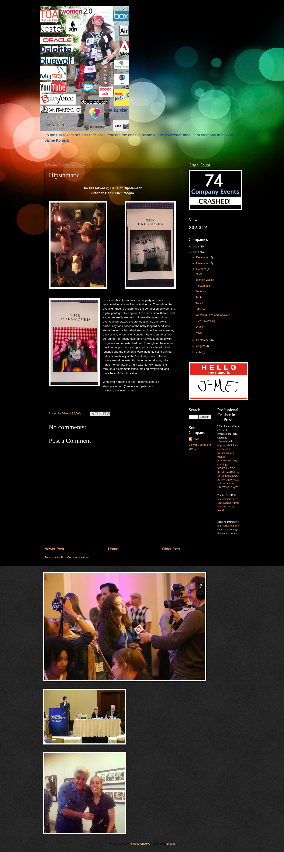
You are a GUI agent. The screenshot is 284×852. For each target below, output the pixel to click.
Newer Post (54, 549)
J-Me (196, 439)
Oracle (199, 326)
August (200, 346)
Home (113, 549)
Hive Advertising (205, 321)
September (203, 340)
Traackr (200, 303)
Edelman (200, 309)
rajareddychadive (139, 843)
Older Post (171, 549)
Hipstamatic (202, 285)
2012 (196, 252)
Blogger (171, 843)
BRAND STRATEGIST (57, 150)
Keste (198, 332)
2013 (196, 246)
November (202, 263)
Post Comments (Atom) (75, 557)
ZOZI (198, 273)
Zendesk (200, 291)
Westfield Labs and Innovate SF (214, 315)
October (201, 269)
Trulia (198, 297)
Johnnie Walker (204, 279)
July (199, 351)
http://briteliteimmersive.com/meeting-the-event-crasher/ (228, 529)
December (202, 257)
